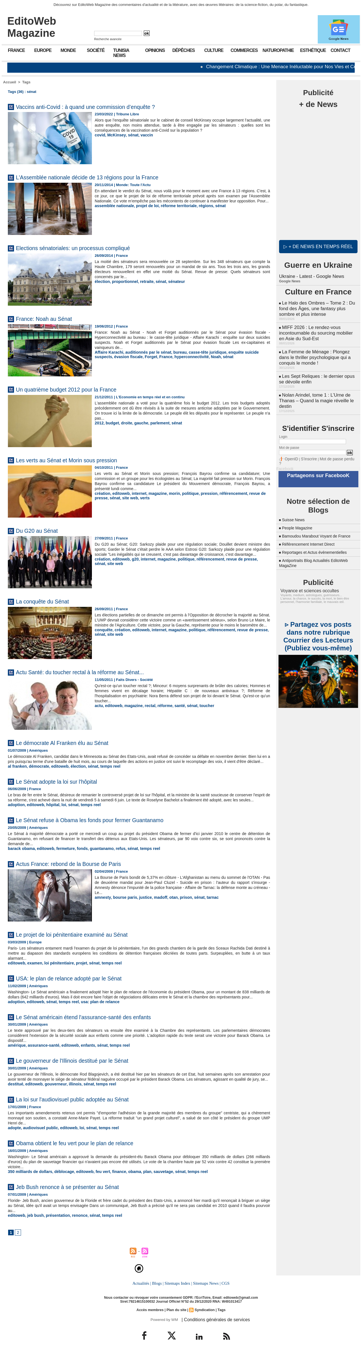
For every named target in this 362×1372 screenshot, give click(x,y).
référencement (222, 493)
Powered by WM (163, 1336)
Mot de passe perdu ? (331, 449)
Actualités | (143, 1301)
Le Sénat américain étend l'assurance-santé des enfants (100, 1030)
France (16, 50)
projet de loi (142, 211)
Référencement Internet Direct (312, 533)
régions (196, 211)
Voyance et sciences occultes (306, 580)
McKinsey (114, 140)
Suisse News (295, 504)
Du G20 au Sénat (42, 530)
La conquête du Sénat (49, 601)
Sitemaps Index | (178, 1301)
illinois (69, 1102)
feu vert (94, 1189)
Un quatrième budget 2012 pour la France (78, 389)
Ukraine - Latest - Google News (310, 275)
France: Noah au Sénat (50, 318)
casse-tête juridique (197, 352)
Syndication (203, 1327)
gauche (137, 423)
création (102, 493)
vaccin (142, 140)
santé (173, 705)
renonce (74, 1233)
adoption (15, 814)
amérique (16, 1059)
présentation (53, 1233)
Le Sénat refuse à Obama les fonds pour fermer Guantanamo (107, 829)
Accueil (9, 82)
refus (111, 858)
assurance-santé (40, 1059)
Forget (128, 356)
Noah (187, 356)
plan (135, 1189)
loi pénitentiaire (54, 972)
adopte (14, 1146)
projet (75, 972)
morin (168, 493)
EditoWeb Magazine (31, 27)
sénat (129, 140)
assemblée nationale (112, 211)
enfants (81, 1059)
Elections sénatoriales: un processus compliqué (87, 247)
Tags (26, 82)
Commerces (244, 50)
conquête (103, 635)
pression (199, 493)
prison (178, 906)
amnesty (102, 906)
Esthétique (313, 50)
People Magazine (299, 512)
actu (98, 705)
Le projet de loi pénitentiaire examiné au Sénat (85, 943)
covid (99, 140)
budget (111, 423)
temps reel (102, 771)
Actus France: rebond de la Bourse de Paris (80, 873)
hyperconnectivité (165, 356)
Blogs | (158, 1301)
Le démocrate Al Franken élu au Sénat (73, 742)
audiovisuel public (38, 1146)
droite (124, 423)
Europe (43, 50)
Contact (340, 50)
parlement (154, 423)
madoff (155, 906)
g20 (132, 564)
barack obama (20, 858)
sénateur (169, 281)
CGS (224, 1301)
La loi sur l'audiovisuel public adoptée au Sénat (86, 1117)
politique (182, 493)
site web (113, 497)
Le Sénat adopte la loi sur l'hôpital (66, 786)
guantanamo (94, 858)
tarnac (202, 906)
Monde (68, 50)
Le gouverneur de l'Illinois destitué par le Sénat (86, 1074)
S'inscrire (306, 449)
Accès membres (151, 1327)
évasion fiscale (108, 356)
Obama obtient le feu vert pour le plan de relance (89, 1161)
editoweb (119, 493)
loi (59, 814)
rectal (145, 705)
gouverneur (52, 1102)
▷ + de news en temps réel (318, 245)
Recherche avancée (108, 39)
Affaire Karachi (107, 352)
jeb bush (33, 1233)
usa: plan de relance (92, 1016)
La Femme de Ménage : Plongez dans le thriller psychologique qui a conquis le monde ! (313, 351)
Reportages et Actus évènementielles (319, 541)
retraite (142, 281)
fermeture (60, 858)
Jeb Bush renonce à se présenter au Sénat (80, 1204)
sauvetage (150, 1189)
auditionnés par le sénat (143, 352)
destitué (15, 1102)
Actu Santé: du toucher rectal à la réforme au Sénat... (94, 672)
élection (101, 281)
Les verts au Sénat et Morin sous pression (78, 460)
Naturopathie (278, 50)
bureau (172, 352)
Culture (213, 50)
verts (127, 497)
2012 (99, 423)
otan (166, 906)
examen (32, 972)
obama (124, 1189)
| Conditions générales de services (212, 1336)
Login (283, 427)
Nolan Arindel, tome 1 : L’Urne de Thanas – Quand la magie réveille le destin (315, 392)
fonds (76, 858)
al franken (16, 771)
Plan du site (176, 1327)
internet (135, 493)
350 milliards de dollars (28, 1189)
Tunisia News (121, 53)
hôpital (49, 814)
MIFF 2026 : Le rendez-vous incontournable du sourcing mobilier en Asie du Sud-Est (317, 328)
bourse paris (122, 906)
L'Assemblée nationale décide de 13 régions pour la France (104, 177)
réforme (159, 705)
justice (141, 906)
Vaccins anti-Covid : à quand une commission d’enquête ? (102, 106)
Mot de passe (289, 438)
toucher (198, 705)
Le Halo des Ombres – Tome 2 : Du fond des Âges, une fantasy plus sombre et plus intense (315, 306)
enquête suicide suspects (239, 352)
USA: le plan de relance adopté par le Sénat (81, 987)
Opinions (155, 50)
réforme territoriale (171, 211)
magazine (152, 493)
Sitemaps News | (206, 1301)
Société (96, 50)
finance (109, 1189)
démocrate (36, 771)
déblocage (59, 1189)
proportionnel (122, 281)
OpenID (290, 449)
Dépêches (183, 50)
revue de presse (250, 493)
